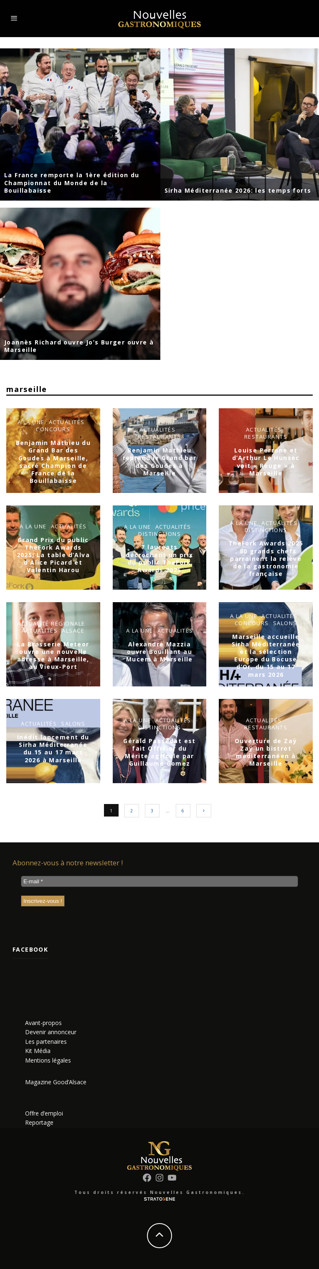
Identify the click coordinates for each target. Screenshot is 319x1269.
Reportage (39, 1122)
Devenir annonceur (50, 1032)
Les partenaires (46, 1041)
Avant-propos (43, 1023)
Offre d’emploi (44, 1113)
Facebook (30, 949)
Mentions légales (48, 1060)
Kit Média (38, 1051)
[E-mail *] (159, 881)
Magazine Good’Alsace (55, 1082)
